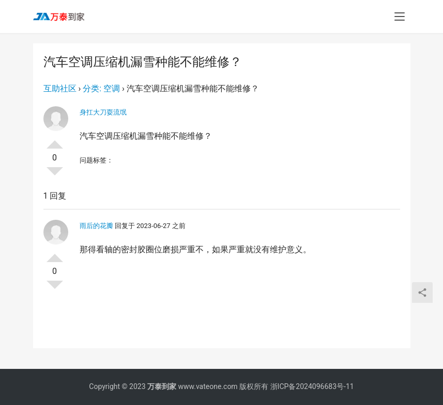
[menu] (399, 16)
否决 (55, 175)
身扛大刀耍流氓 (103, 112)
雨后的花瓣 (96, 226)
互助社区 (60, 88)
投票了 (55, 140)
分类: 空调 (101, 88)
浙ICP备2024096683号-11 (312, 386)
